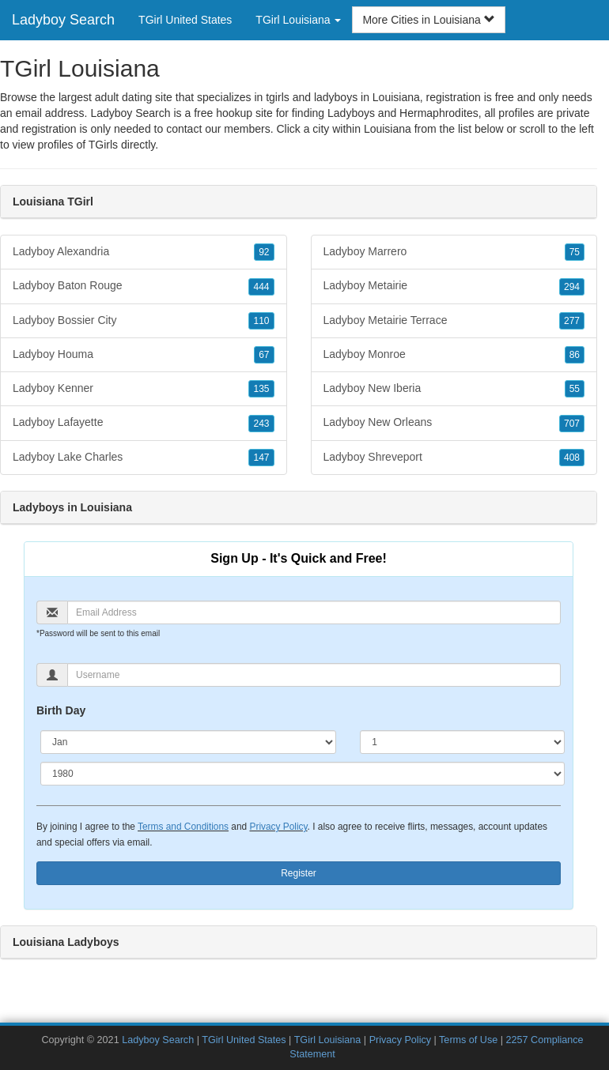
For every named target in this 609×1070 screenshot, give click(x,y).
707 (572, 423)
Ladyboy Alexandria (143, 252)
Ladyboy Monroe (454, 355)
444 (261, 286)
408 (572, 457)
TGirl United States (185, 19)
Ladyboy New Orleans (454, 422)
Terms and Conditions (183, 826)
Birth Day (60, 710)
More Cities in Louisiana (428, 19)
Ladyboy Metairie (454, 286)
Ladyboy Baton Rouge (143, 286)
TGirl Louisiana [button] (298, 19)
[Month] (188, 742)
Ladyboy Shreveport (454, 457)
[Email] (314, 612)
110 (261, 320)
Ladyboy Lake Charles (143, 457)
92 (264, 252)
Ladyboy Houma (143, 355)
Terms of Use (468, 1040)
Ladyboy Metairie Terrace (454, 321)
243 (261, 423)
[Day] (462, 742)
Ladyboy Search (63, 20)
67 (264, 354)
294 (572, 286)
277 (572, 320)
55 (574, 388)
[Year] (302, 774)
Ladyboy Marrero (454, 252)
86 (574, 354)
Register (298, 873)
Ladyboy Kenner (143, 388)
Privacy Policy (278, 826)
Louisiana (387, 128)
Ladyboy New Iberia (454, 388)
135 (261, 388)
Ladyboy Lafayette (143, 422)
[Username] (314, 675)
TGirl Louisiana (327, 1040)
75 (574, 252)
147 (261, 457)
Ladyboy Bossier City (143, 321)
